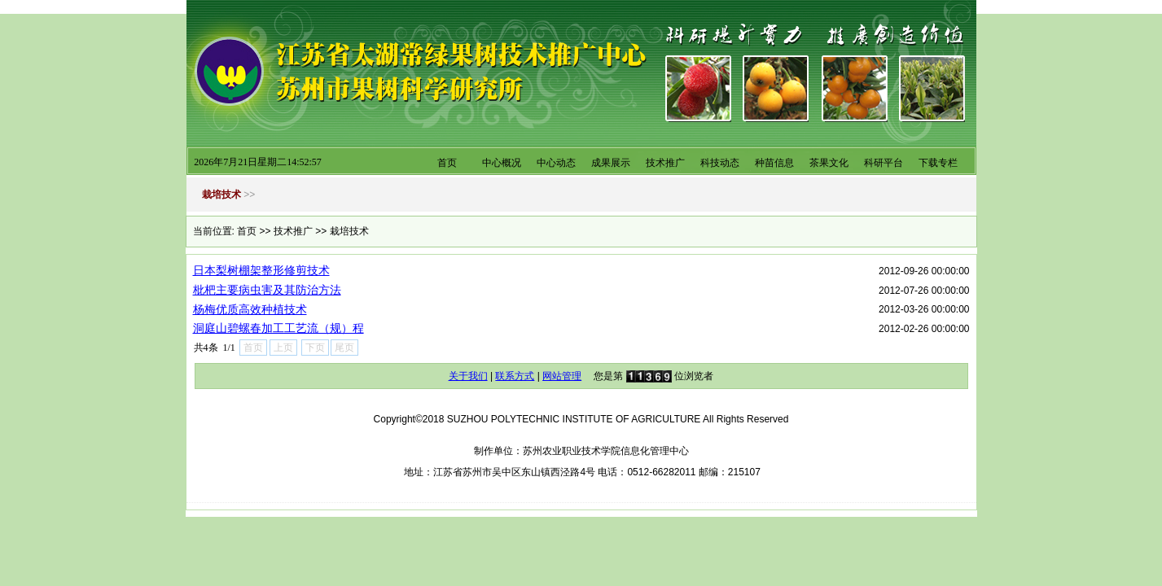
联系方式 (514, 376)
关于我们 (468, 376)
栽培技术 (349, 231)
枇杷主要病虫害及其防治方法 (267, 289)
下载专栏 (938, 162)
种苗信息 (774, 162)
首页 (447, 162)
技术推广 (665, 162)
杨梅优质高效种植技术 (250, 309)
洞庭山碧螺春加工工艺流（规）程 (278, 328)
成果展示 (610, 162)
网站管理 (561, 376)
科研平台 (883, 162)
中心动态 (556, 162)
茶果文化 (828, 162)
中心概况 (501, 162)
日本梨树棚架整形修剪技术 (261, 270)
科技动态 (719, 162)
